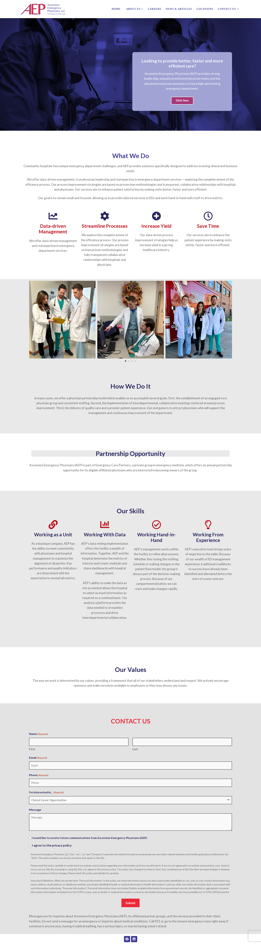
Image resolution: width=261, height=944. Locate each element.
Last (135, 749)
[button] (32, 319)
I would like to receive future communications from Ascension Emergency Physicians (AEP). (89, 837)
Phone (38, 775)
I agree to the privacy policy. (52, 845)
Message (35, 809)
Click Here (182, 100)
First (32, 749)
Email (38, 758)
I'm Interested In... (46, 792)
